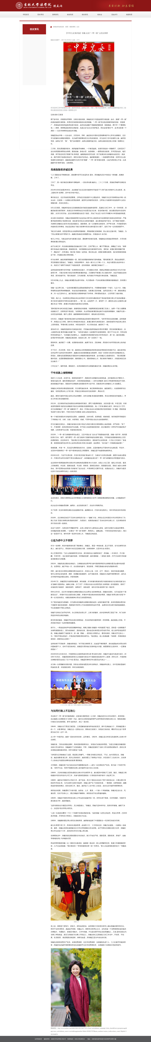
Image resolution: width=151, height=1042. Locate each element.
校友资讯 (85, 14)
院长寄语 (41, 14)
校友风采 (70, 14)
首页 (66, 27)
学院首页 (26, 14)
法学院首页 (38, 1039)
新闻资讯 (55, 14)
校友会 (99, 14)
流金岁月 (114, 14)
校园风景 (129, 14)
